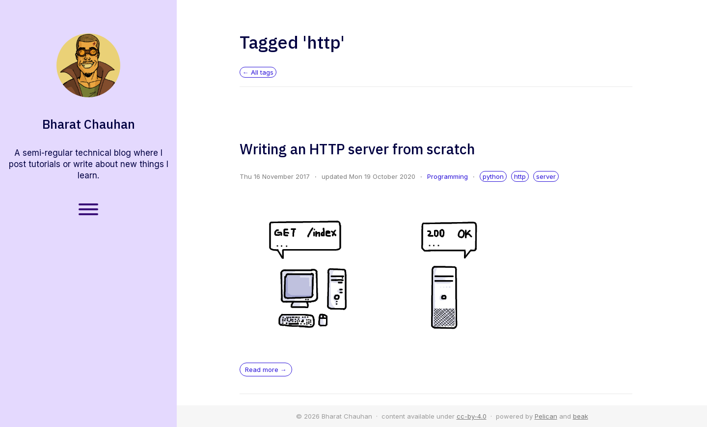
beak (580, 416)
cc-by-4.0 (472, 416)
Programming (447, 176)
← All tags (258, 72)
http (520, 176)
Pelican (546, 416)
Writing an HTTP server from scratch (357, 149)
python (493, 176)
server (546, 176)
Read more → (266, 369)
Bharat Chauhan (88, 124)
